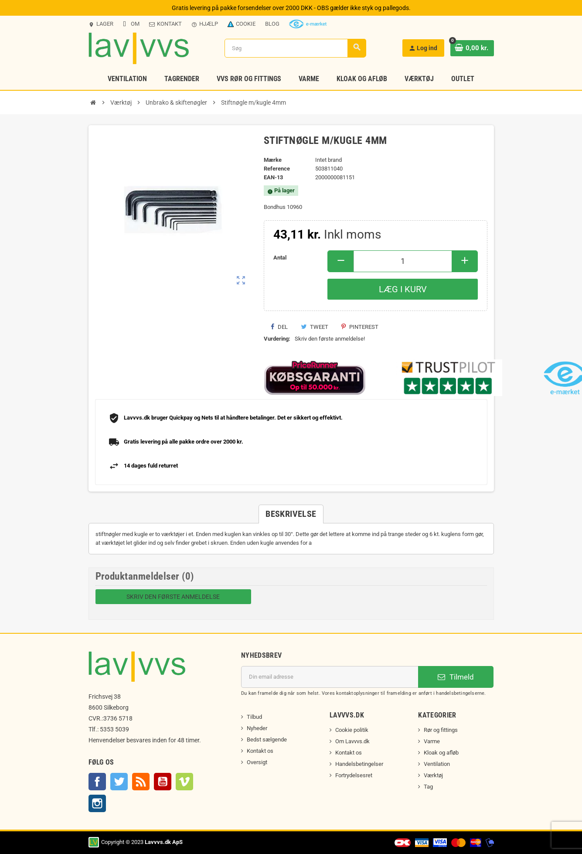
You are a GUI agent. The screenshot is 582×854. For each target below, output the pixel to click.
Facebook (97, 781)
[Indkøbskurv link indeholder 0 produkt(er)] (473, 48)
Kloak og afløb (441, 752)
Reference (277, 168)
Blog (272, 23)
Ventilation (437, 764)
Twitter (119, 781)
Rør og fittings (441, 730)
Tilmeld (456, 677)
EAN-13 (273, 177)
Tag (428, 786)
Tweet (314, 327)
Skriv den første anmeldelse (173, 596)
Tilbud (254, 717)
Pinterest (359, 327)
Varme (432, 741)
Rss (141, 781)
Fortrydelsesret (353, 775)
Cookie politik (351, 730)
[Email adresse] (330, 677)
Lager (100, 23)
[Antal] (403, 261)
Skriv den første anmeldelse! (330, 338)
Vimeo (184, 781)
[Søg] (296, 48)
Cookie (241, 23)
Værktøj (433, 775)
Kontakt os (260, 751)
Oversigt (257, 762)
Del (279, 327)
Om (131, 23)
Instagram (97, 803)
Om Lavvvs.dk (352, 741)
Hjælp (204, 23)
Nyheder (257, 728)
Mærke (273, 160)
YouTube (162, 781)
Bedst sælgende (267, 739)
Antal (279, 257)
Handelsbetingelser (359, 764)
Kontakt (165, 23)
